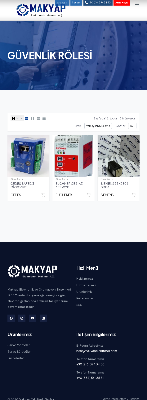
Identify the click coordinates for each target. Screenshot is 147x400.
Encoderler (15, 358)
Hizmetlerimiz (86, 285)
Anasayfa (62, 2)
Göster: (121, 126)
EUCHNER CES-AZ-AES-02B (70, 185)
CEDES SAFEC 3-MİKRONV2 (23, 185)
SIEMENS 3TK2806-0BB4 (115, 185)
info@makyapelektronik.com (96, 351)
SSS (79, 305)
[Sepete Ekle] (43, 194)
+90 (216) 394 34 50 (90, 364)
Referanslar (84, 298)
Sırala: (78, 126)
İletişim (76, 2)
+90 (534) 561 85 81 (90, 378)
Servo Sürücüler (19, 351)
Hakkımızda (84, 279)
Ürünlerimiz (84, 292)
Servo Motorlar (18, 345)
